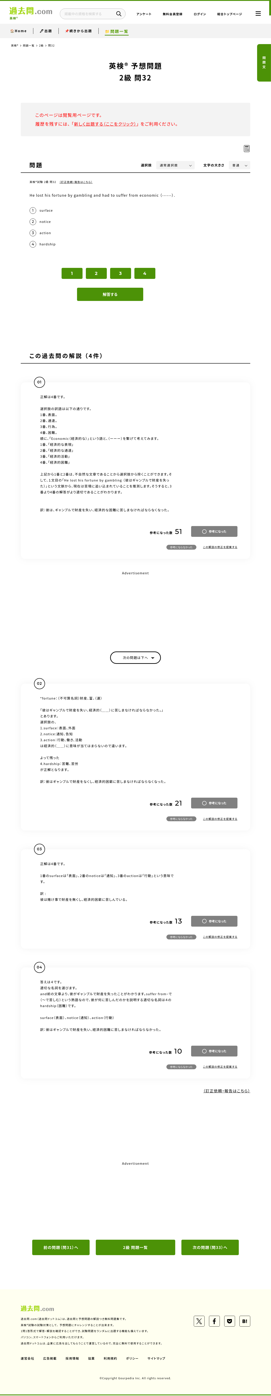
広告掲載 (50, 1359)
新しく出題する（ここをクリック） (106, 124)
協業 (91, 1359)
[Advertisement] (135, 607)
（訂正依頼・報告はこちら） (76, 182)
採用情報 (72, 1359)
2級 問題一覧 (135, 1248)
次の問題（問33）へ (210, 1248)
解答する (110, 294)
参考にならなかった (181, 547)
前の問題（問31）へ (61, 1248)
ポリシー (132, 1359)
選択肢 (146, 165)
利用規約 (111, 1359)
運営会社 (27, 1359)
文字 (213, 165)
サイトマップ (157, 1359)
